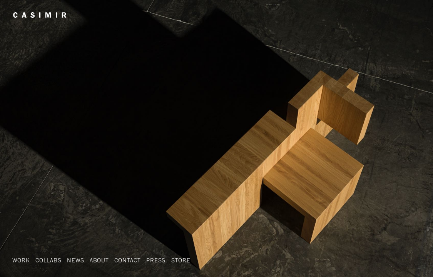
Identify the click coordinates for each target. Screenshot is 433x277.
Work (21, 260)
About (99, 260)
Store (181, 260)
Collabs (48, 260)
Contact (127, 260)
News (75, 260)
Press (156, 260)
